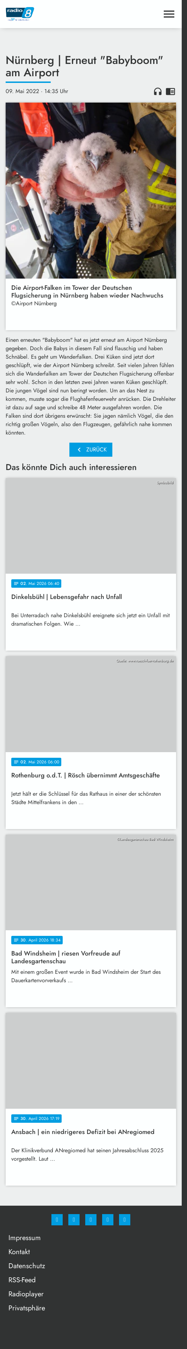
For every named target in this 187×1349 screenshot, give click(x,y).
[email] (124, 1219)
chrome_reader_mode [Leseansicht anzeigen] (170, 91)
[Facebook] (57, 1219)
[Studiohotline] (107, 1219)
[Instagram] (74, 1219)
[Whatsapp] (90, 1219)
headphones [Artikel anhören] (158, 91)
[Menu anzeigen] (169, 14)
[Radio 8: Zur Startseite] (48, 14)
